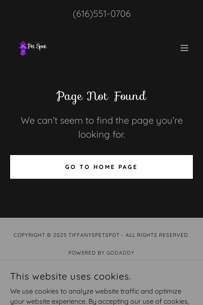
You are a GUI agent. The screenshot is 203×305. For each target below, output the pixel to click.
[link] (32, 48)
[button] (184, 47)
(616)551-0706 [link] (102, 13)
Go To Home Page (101, 167)
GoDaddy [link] (120, 253)
